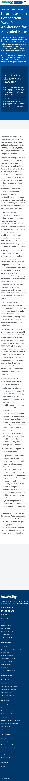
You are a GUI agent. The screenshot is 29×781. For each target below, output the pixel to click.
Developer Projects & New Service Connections (11, 651)
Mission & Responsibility (8, 705)
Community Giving (7, 711)
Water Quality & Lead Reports (10, 748)
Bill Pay (18, 2)
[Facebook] (2, 611)
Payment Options (6, 622)
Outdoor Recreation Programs (10, 720)
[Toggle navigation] (25, 2)
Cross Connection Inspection (10, 723)
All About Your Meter (7, 742)
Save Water (4, 667)
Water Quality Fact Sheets (9, 686)
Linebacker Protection (8, 670)
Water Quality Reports (8, 680)
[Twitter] (12, 611)
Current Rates (5, 628)
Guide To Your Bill (6, 625)
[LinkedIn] (9, 611)
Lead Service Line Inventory (9, 695)
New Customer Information (9, 647)
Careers (3, 729)
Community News (6, 708)
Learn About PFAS (6, 692)
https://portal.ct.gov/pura (10, 106)
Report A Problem (6, 661)
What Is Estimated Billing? (9, 637)
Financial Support (6, 634)
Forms (3, 754)
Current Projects (6, 726)
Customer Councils (7, 714)
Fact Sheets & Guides (7, 745)
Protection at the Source (8, 689)
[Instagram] (5, 611)
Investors (4, 770)
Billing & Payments (7, 739)
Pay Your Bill (5, 619)
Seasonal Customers (7, 655)
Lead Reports (5, 683)
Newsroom (4, 773)
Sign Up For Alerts (6, 664)
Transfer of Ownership (8, 658)
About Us (4, 767)
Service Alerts (5, 757)
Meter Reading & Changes (9, 631)
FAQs (2, 751)
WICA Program (5, 717)
